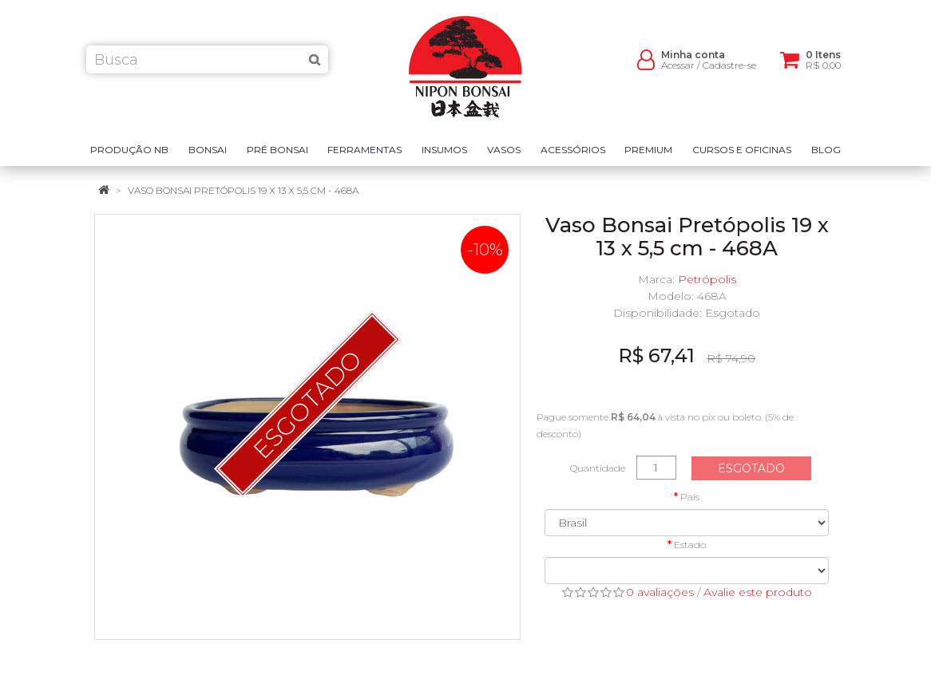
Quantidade (597, 468)
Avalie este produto (757, 592)
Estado (690, 545)
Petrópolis (707, 279)
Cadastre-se (729, 72)
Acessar (678, 72)
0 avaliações (660, 592)
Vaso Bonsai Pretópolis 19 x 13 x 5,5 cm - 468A (243, 190)
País (689, 497)
